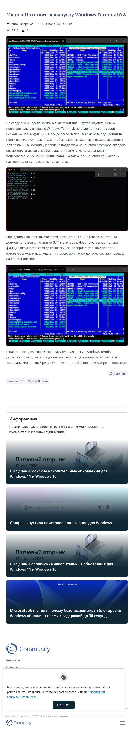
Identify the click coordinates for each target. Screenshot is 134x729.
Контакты (13, 660)
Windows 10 (16, 381)
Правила (12, 667)
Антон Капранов (22, 24)
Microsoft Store (38, 381)
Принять (63, 705)
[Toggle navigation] (122, 723)
